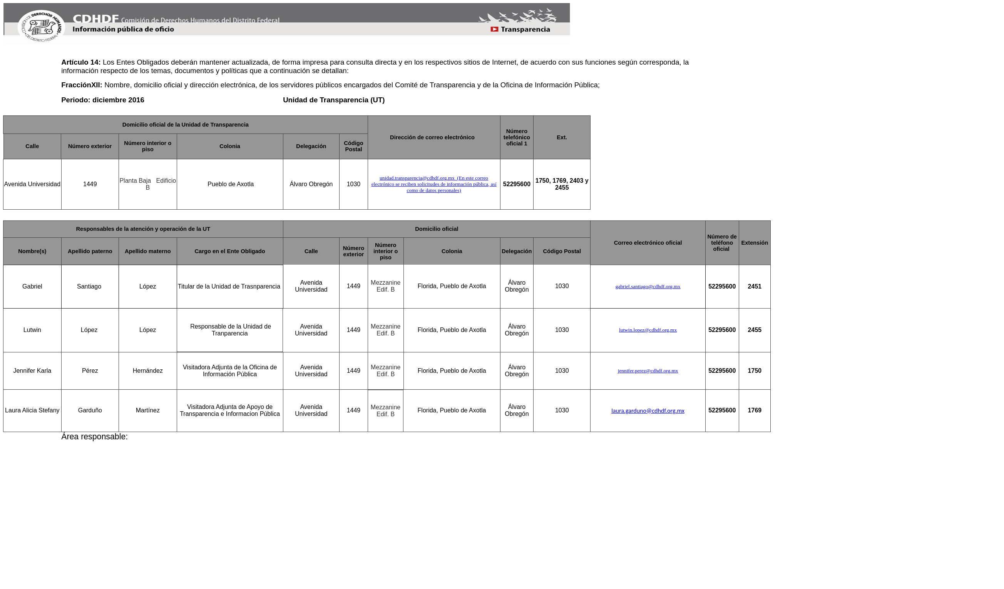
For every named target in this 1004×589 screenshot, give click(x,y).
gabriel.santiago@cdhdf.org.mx (648, 286)
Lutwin (32, 330)
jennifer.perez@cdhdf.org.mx (648, 371)
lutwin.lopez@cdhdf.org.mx (648, 330)
